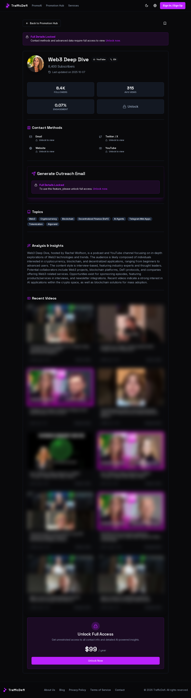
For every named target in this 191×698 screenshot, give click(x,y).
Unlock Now (95, 660)
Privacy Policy (77, 689)
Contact (120, 689)
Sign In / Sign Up (173, 5)
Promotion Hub (55, 5)
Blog (62, 689)
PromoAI (37, 5)
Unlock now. (113, 40)
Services (73, 5)
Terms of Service (100, 689)
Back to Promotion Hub (42, 23)
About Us (49, 689)
